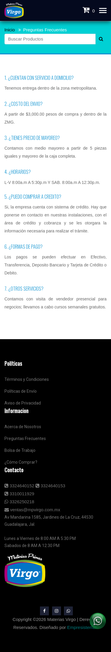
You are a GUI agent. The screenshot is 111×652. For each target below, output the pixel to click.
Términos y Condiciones (26, 379)
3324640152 (19, 485)
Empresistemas (82, 627)
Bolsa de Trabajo (20, 450)
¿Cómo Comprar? (20, 462)
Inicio (9, 29)
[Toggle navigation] (103, 11)
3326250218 (19, 501)
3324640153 (50, 485)
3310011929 (19, 493)
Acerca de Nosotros (22, 426)
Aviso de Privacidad (22, 403)
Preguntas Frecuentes (45, 29)
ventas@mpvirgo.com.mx (32, 509)
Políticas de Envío (20, 391)
